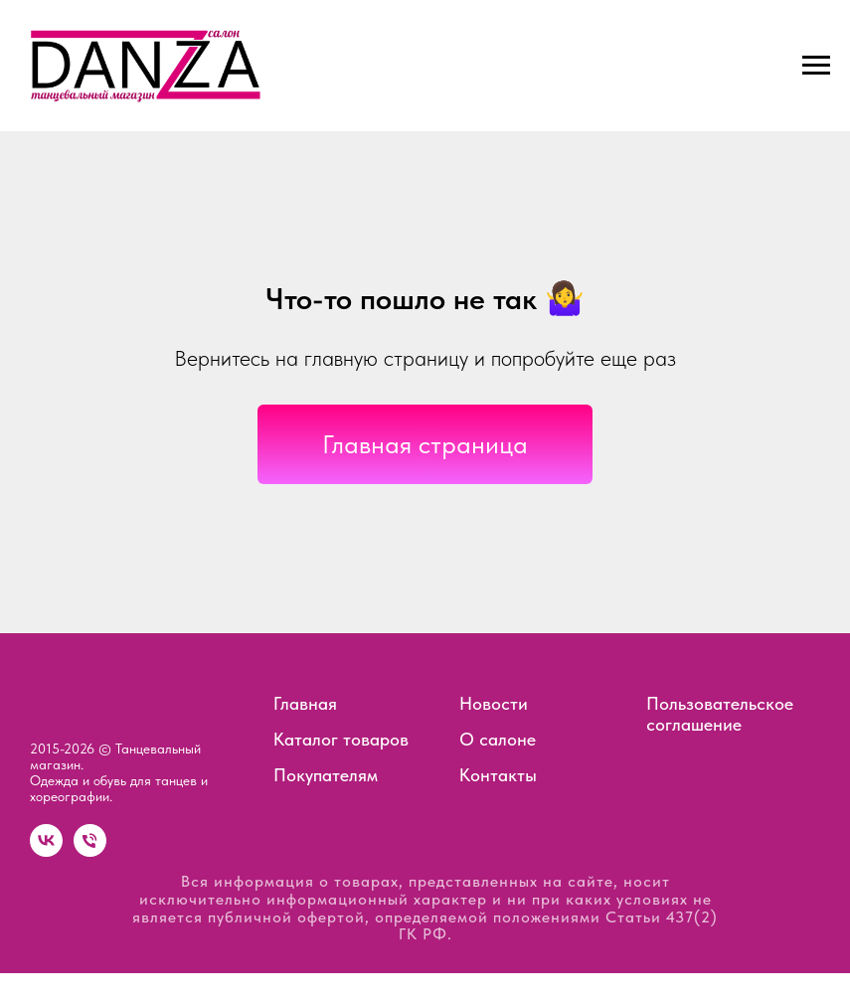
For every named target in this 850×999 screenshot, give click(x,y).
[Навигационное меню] (816, 66)
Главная (305, 703)
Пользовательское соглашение (719, 714)
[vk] (46, 851)
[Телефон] (90, 851)
